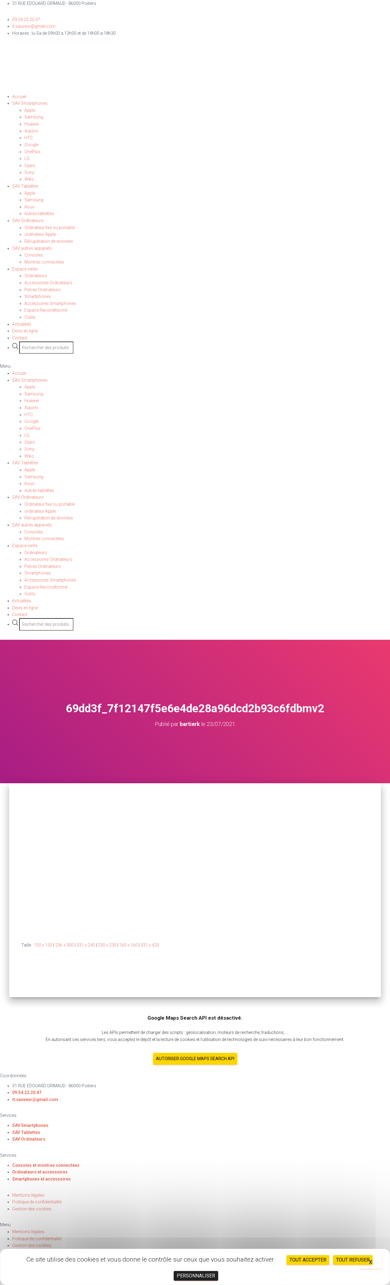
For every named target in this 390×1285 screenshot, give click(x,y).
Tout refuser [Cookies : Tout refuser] (353, 1260)
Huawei (31, 124)
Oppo (29, 165)
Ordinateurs (35, 275)
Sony (29, 172)
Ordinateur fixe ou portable (49, 227)
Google (31, 144)
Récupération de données (48, 241)
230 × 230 (107, 945)
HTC (28, 137)
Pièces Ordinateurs (42, 289)
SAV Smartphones (30, 103)
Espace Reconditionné (45, 310)
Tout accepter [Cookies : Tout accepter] (307, 1260)
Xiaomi (31, 131)
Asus (29, 206)
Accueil (19, 96)
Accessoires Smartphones (50, 303)
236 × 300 (64, 945)
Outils (29, 317)
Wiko (29, 179)
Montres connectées (44, 262)
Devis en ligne (25, 330)
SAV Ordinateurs (28, 220)
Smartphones (37, 296)
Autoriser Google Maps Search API (195, 1058)
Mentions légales (28, 1195)
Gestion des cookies (31, 1208)
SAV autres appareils (32, 248)
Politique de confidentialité (37, 1201)
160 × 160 (128, 945)
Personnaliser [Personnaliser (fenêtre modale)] (196, 1276)
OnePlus (32, 151)
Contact (19, 337)
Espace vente (24, 269)
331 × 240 (85, 945)
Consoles (33, 255)
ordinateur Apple (40, 234)
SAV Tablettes (25, 186)
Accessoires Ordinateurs (48, 282)
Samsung (33, 117)
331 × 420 (149, 945)
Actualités (21, 324)
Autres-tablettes (39, 213)
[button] (195, 366)
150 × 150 (43, 945)
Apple (29, 110)
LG (27, 158)
